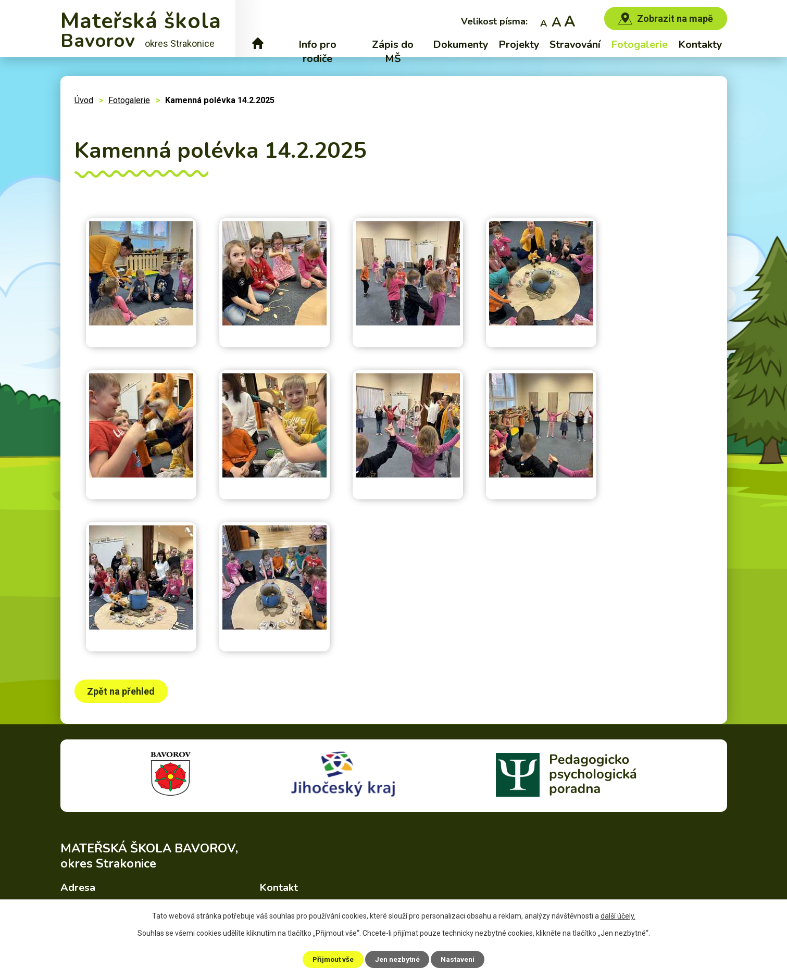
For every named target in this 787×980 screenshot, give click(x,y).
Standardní (556, 21)
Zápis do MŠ (393, 51)
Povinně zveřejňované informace (400, 952)
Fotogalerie (639, 44)
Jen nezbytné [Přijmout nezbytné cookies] (398, 958)
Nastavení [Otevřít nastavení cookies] (461, 958)
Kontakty (700, 44)
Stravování (575, 44)
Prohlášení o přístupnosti (562, 952)
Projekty (518, 44)
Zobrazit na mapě (675, 18)
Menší (543, 21)
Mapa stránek (489, 952)
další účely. (618, 915)
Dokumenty (460, 44)
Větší (569, 21)
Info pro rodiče (317, 51)
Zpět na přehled (122, 691)
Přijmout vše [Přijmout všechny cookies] (330, 958)
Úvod (258, 44)
